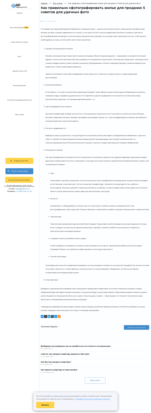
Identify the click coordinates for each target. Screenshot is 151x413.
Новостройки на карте (19, 42)
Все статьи (57, 3)
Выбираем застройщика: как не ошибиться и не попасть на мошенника (76, 346)
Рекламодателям (19, 85)
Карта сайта (19, 114)
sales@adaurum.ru (22, 189)
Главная (19, 13)
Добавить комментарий (136, 327)
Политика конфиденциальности (19, 100)
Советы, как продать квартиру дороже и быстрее (65, 354)
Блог (19, 56)
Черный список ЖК (19, 71)
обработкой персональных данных (93, 399)
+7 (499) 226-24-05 (24, 191)
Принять (45, 405)
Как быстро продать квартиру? (56, 362)
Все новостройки (16, 27)
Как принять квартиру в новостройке (59, 370)
